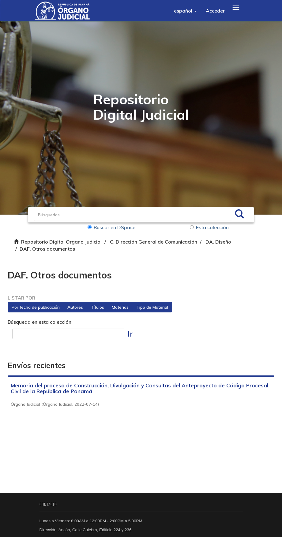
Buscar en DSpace (111, 227)
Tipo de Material (152, 307)
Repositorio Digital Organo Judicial (61, 242)
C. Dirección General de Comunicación (153, 242)
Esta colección (209, 227)
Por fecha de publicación (36, 307)
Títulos (97, 307)
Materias (120, 307)
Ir (130, 333)
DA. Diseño (218, 242)
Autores (75, 307)
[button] (185, 10)
